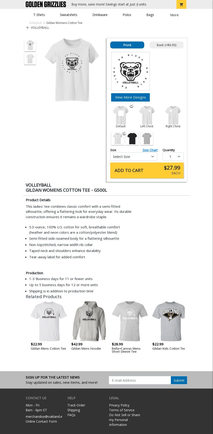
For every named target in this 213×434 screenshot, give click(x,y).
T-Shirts (39, 15)
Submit (179, 380)
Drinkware (100, 15)
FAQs (71, 415)
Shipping (73, 410)
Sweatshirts (68, 15)
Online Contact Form (41, 421)
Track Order (76, 405)
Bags (150, 15)
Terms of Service (122, 410)
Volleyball (37, 28)
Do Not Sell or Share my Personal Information (124, 420)
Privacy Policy (119, 405)
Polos (127, 15)
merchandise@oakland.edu (46, 416)
